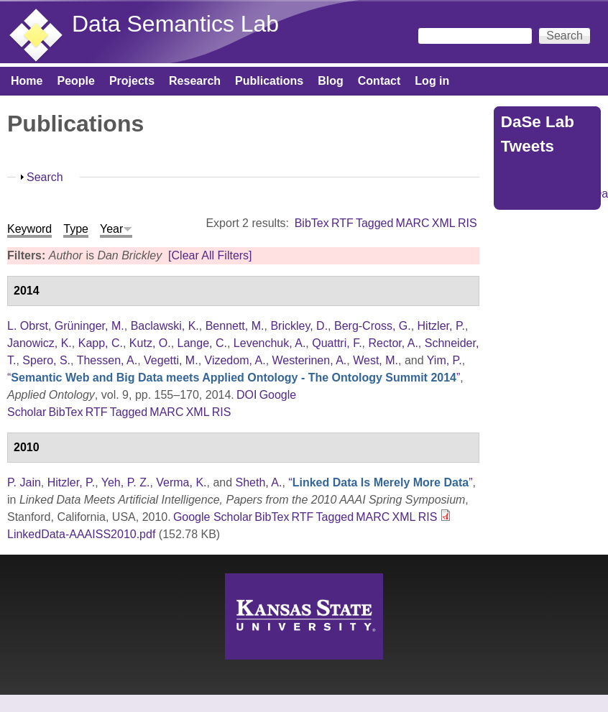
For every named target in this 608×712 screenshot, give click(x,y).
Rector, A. (393, 343)
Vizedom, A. (235, 360)
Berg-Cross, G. (372, 326)
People (75, 81)
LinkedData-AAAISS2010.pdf (81, 534)
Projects (132, 81)
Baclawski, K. (165, 326)
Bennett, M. (235, 326)
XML (444, 223)
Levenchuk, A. (270, 343)
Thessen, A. (107, 360)
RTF (342, 223)
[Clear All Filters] (210, 255)
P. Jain (24, 482)
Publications (269, 81)
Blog (331, 81)
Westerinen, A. (309, 360)
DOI (246, 395)
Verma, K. (181, 482)
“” (233, 377)
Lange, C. (202, 343)
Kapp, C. (100, 343)
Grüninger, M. (89, 326)
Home (26, 81)
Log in (432, 81)
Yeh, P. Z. (125, 482)
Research (195, 81)
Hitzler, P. (441, 326)
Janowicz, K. (39, 343)
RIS (467, 223)
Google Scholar (212, 517)
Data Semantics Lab (175, 24)
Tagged (375, 223)
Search (45, 177)
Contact (379, 81)
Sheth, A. (259, 482)
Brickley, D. (299, 326)
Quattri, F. (336, 343)
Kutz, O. (150, 343)
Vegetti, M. (171, 360)
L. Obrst (27, 326)
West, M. (375, 360)
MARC (413, 223)
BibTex (312, 223)
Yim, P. (444, 360)
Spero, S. (46, 360)
